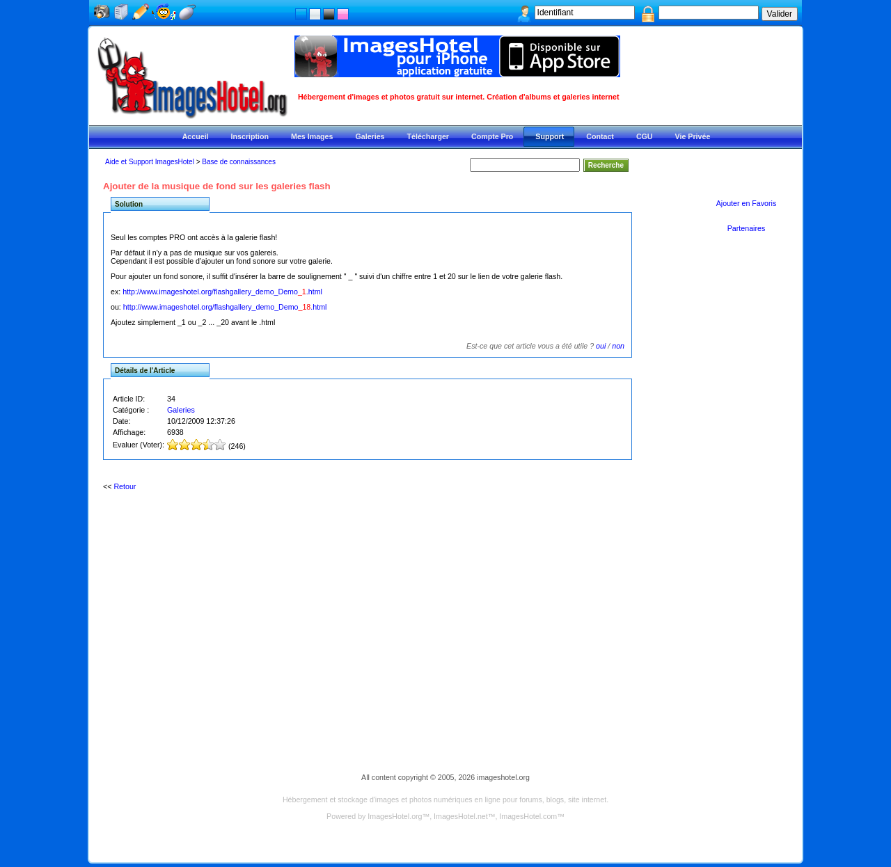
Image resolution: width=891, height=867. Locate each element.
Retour (124, 486)
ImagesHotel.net (461, 816)
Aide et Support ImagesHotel (149, 162)
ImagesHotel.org (395, 816)
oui (601, 346)
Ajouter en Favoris (746, 203)
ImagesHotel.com (528, 816)
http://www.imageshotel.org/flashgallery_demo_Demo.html (222, 291)
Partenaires (746, 228)
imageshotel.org (503, 777)
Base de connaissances (239, 162)
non (618, 346)
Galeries (181, 410)
